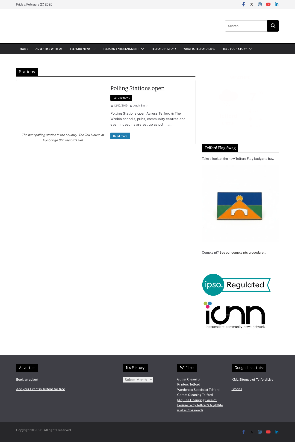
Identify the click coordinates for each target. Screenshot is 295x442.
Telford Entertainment (121, 49)
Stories (237, 389)
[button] (93, 49)
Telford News (80, 49)
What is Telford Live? (199, 49)
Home (24, 49)
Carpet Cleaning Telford (195, 395)
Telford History (163, 49)
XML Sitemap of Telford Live (252, 379)
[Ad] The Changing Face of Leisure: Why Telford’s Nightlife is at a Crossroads (200, 405)
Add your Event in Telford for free (40, 389)
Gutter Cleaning (189, 379)
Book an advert (27, 379)
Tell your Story (235, 49)
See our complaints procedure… (242, 252)
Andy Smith (140, 105)
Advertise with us (48, 49)
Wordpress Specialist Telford (198, 390)
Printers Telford (188, 384)
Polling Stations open (137, 88)
